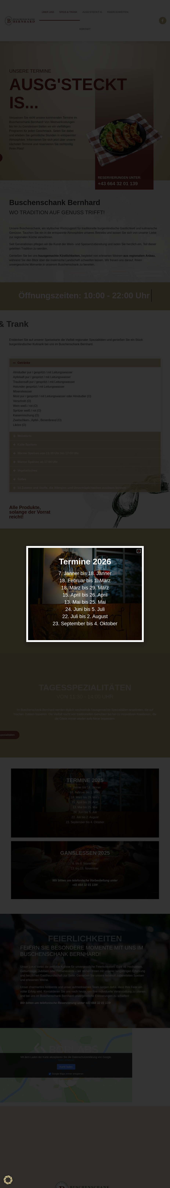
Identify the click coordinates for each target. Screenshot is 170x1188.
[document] (85, 594)
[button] (138, 551)
